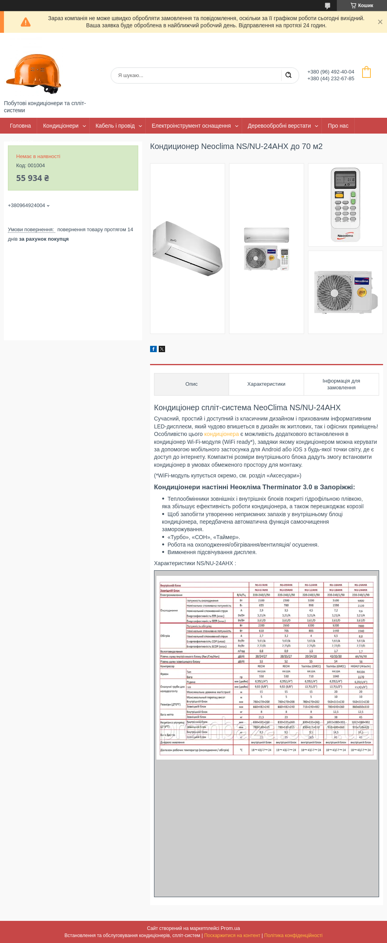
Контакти (21, 141)
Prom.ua (230, 928)
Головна (20, 126)
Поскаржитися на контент (232, 935)
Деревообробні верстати (279, 126)
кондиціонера (221, 434)
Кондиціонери (61, 126)
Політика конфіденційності (293, 935)
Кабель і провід (115, 126)
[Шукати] (288, 75)
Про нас (338, 126)
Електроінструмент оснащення (191, 126)
